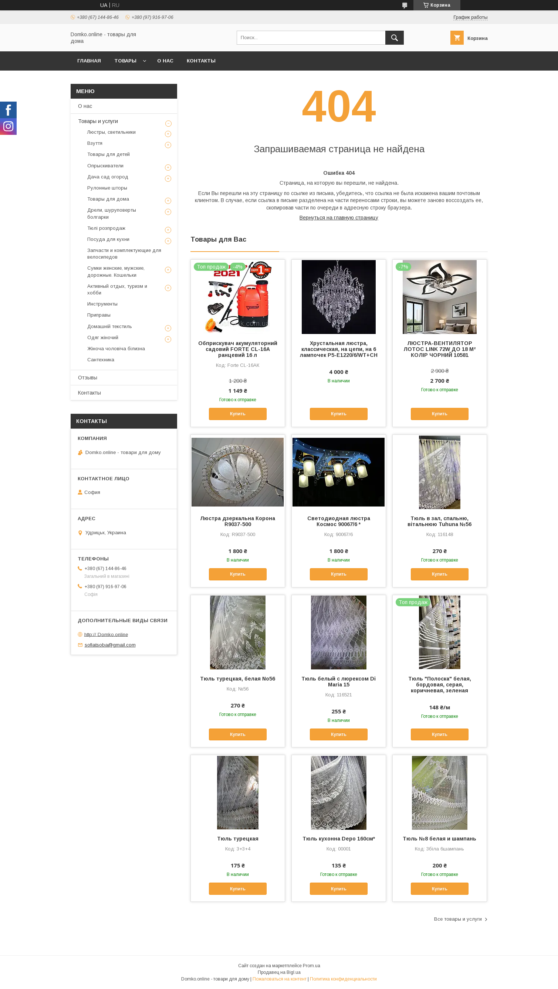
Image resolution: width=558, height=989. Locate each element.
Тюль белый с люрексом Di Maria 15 (338, 682)
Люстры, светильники (111, 132)
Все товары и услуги (458, 919)
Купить (238, 413)
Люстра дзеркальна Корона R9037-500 (237, 521)
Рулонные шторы (107, 188)
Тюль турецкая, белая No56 (237, 679)
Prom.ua (311, 965)
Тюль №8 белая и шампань (439, 839)
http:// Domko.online (106, 634)
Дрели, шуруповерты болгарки (111, 213)
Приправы (99, 315)
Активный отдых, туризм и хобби (117, 289)
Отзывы (87, 378)
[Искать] (394, 38)
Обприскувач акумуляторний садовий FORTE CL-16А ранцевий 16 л (237, 349)
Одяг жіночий (102, 337)
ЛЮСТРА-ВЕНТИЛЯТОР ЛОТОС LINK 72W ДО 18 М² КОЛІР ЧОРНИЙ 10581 (439, 349)
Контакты (201, 61)
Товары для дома (108, 199)
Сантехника (100, 359)
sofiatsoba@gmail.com (110, 645)
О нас (165, 61)
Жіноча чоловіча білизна (116, 348)
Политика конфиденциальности (343, 979)
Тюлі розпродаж (106, 228)
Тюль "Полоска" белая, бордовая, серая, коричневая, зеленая (439, 684)
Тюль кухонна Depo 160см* (338, 839)
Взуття (94, 143)
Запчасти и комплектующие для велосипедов (124, 254)
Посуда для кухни (108, 239)
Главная (89, 61)
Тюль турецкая (237, 839)
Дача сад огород (107, 177)
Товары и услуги (98, 121)
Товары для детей (108, 154)
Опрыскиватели (105, 165)
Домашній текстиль (109, 326)
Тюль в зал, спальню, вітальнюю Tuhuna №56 (439, 521)
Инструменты (102, 304)
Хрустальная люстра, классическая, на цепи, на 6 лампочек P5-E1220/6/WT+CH (339, 349)
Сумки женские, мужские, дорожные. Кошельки (116, 271)
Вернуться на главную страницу (339, 218)
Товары (125, 61)
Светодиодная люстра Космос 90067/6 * (338, 521)
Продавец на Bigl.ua (279, 972)
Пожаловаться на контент (280, 979)
